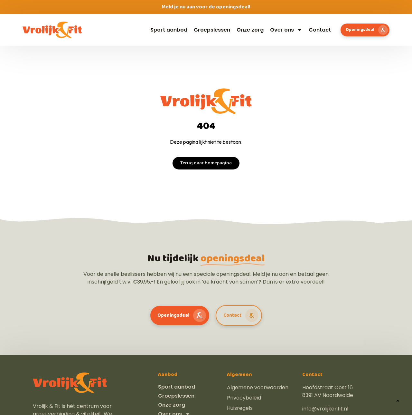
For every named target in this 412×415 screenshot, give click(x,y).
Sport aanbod (168, 30)
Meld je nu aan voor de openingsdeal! (206, 7)
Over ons (286, 30)
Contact (320, 30)
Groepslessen (212, 30)
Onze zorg (250, 30)
